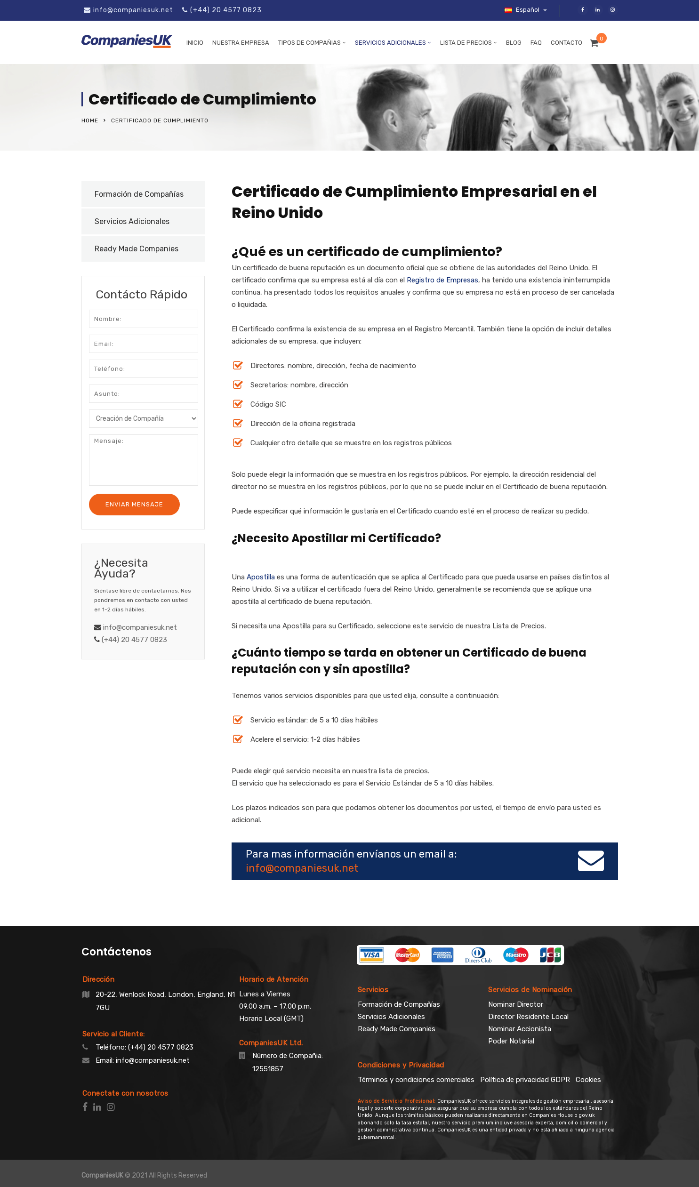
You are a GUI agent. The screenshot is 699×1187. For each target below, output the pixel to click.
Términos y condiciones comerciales (416, 1079)
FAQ (536, 42)
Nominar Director (515, 1004)
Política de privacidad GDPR (525, 1079)
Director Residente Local (528, 1016)
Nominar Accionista (519, 1029)
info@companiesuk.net (133, 10)
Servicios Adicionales (390, 42)
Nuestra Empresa (240, 42)
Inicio (194, 42)
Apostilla (261, 577)
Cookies (588, 1079)
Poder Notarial (511, 1041)
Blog (514, 42)
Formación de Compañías (139, 194)
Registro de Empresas (442, 280)
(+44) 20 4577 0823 (226, 10)
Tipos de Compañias (309, 42)
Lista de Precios (466, 42)
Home (89, 120)
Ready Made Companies (136, 248)
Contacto (566, 42)
